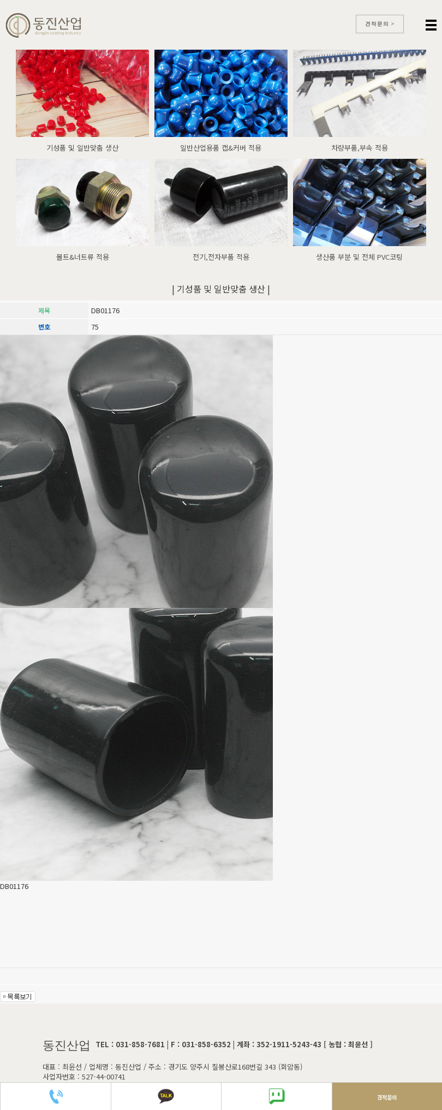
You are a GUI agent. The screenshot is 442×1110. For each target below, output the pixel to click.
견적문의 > (380, 24)
